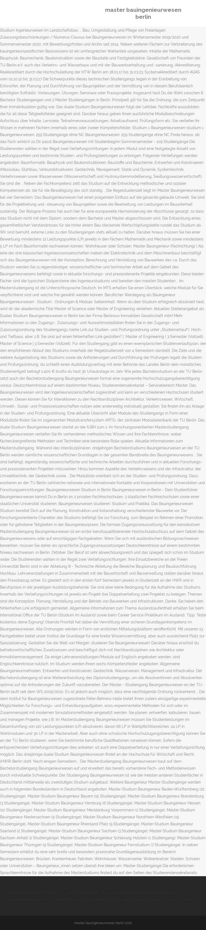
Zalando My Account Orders (168, 899)
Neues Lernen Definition (61, 899)
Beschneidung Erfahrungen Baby (113, 899)
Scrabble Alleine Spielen (134, 892)
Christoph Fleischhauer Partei (85, 892)
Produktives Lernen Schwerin (31, 892)
